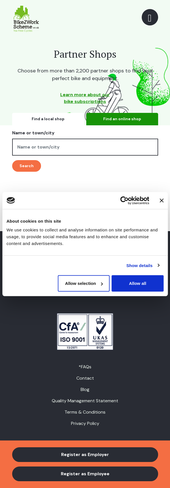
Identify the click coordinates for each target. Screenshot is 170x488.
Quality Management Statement (85, 401)
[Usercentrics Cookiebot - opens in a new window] (124, 200)
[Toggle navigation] (150, 17)
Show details (139, 265)
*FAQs (85, 367)
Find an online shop (122, 119)
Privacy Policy (85, 423)
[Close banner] (161, 200)
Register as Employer (85, 454)
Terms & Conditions (85, 412)
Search (27, 165)
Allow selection (84, 283)
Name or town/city (33, 133)
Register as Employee (85, 474)
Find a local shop (48, 119)
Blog (85, 389)
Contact (85, 378)
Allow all (137, 283)
